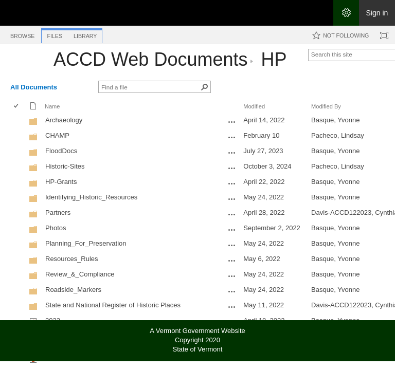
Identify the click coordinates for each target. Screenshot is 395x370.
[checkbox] (16, 106)
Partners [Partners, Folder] (57, 212)
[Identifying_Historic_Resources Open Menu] (232, 199)
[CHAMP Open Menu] (232, 137)
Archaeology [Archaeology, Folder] (63, 120)
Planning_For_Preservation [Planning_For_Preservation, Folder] (86, 243)
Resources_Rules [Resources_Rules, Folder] (71, 259)
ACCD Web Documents (150, 59)
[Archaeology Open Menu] (232, 122)
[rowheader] (18, 121)
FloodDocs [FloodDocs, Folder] (61, 151)
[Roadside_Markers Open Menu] (232, 291)
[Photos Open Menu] (232, 230)
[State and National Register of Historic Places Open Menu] (232, 307)
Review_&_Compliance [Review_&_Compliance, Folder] (79, 274)
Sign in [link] (377, 13)
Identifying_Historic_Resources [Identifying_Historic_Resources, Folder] (91, 197)
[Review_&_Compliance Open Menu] (232, 276)
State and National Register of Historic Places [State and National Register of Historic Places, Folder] (113, 305)
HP (273, 59)
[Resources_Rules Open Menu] (232, 260)
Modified (254, 106)
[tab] (22, 34)
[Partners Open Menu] (232, 214)
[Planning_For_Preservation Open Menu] (232, 245)
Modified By (326, 106)
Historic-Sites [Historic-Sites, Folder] (65, 166)
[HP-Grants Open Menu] (232, 183)
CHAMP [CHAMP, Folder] (57, 135)
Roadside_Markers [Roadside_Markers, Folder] (73, 289)
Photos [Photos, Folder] (55, 228)
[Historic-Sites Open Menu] (232, 168)
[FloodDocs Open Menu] (232, 153)
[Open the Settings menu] (346, 13)
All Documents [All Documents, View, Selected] (33, 87)
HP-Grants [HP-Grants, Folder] (61, 182)
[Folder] (33, 123)
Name (52, 106)
